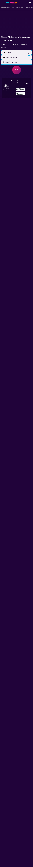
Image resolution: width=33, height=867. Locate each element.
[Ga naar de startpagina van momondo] (11, 2)
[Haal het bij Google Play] (20, 89)
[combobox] (4, 44)
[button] (3, 3)
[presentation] (20, 94)
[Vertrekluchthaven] (18, 52)
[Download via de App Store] (20, 94)
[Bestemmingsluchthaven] (18, 57)
